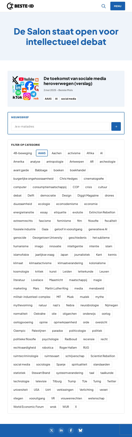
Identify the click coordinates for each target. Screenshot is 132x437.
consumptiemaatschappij (50, 187)
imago (39, 246)
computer (19, 187)
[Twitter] (51, 430)
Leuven (104, 271)
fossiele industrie (24, 229)
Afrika (90, 153)
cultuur (102, 187)
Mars (36, 288)
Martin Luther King (56, 288)
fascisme (45, 220)
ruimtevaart (52, 356)
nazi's (56, 305)
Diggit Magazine (88, 195)
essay (44, 212)
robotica (47, 347)
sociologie (43, 364)
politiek (97, 330)
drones (109, 195)
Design (66, 195)
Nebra (70, 305)
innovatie (55, 246)
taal (91, 373)
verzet (104, 389)
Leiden (67, 271)
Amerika (18, 161)
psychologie (50, 339)
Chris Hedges (69, 178)
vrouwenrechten (71, 398)
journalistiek (82, 254)
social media (68, 98)
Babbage (41, 170)
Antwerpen (77, 161)
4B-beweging (22, 153)
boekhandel (78, 170)
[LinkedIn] (61, 430)
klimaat (18, 263)
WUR (66, 406)
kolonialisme (97, 263)
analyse (35, 161)
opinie (43, 322)
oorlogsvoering (23, 322)
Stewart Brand (41, 373)
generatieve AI (98, 229)
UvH (48, 389)
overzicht (101, 322)
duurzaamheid (22, 204)
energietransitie (23, 212)
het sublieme (101, 237)
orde (86, 322)
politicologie (77, 330)
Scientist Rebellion (103, 356)
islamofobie (21, 254)
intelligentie (75, 246)
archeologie (108, 161)
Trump (72, 381)
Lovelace (37, 280)
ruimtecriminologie (25, 356)
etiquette (60, 212)
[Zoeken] (104, 6)
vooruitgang (37, 398)
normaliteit (20, 313)
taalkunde (106, 373)
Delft (31, 195)
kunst (53, 271)
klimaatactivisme (40, 263)
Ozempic (19, 330)
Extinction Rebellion (102, 212)
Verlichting (87, 389)
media (78, 288)
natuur (43, 305)
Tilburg (57, 381)
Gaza (45, 229)
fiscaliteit (111, 220)
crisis (88, 187)
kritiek (39, 271)
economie (91, 204)
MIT (59, 297)
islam (108, 246)
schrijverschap (74, 356)
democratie (48, 195)
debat (17, 195)
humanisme (21, 246)
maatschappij (78, 280)
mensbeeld (96, 288)
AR (92, 161)
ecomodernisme (67, 204)
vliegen (18, 398)
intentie (94, 246)
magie (97, 280)
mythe (99, 297)
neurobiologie (89, 305)
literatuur (19, 280)
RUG (86, 347)
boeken (59, 170)
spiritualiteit (79, 364)
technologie (21, 381)
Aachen (57, 153)
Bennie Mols (65, 90)
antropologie (54, 161)
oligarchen (70, 313)
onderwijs (89, 313)
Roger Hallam (68, 347)
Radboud (71, 339)
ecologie (44, 204)
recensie (89, 339)
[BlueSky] (80, 430)
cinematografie (94, 178)
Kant (99, 254)
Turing (97, 381)
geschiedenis (77, 237)
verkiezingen (65, 389)
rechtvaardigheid (24, 347)
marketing (20, 288)
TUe (84, 381)
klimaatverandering (70, 263)
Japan (64, 254)
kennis (112, 254)
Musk (70, 297)
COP (76, 187)
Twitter (111, 381)
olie (54, 313)
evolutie (78, 212)
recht (104, 339)
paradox (57, 330)
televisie (41, 381)
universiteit (20, 389)
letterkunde (85, 271)
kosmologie (21, 271)
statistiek (19, 373)
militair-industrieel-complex (31, 297)
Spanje (60, 364)
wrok (53, 406)
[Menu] (117, 6)
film (79, 220)
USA (36, 389)
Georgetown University (47, 237)
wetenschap (96, 398)
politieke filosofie (24, 339)
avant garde (21, 170)
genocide (19, 237)
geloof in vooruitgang (68, 229)
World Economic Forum (28, 406)
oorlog (106, 313)
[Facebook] (71, 430)
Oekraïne (40, 313)
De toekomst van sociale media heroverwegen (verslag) (75, 81)
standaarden (101, 364)
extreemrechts (23, 220)
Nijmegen (111, 305)
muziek (84, 297)
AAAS (48, 98)
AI (56, 98)
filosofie (93, 220)
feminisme (64, 220)
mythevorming (22, 305)
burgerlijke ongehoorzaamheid (33, 178)
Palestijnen (39, 330)
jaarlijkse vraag (44, 254)
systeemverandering (69, 373)
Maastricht (56, 280)
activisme (74, 153)
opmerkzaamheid (65, 322)
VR (53, 398)
